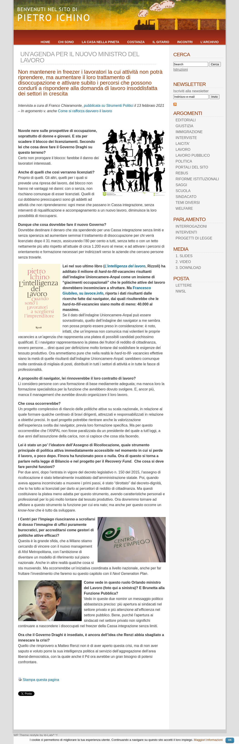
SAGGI (181, 185)
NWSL (181, 291)
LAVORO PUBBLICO (193, 155)
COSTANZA (136, 42)
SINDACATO (186, 197)
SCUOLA (183, 191)
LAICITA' (183, 144)
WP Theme (21, 735)
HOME (45, 42)
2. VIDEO (183, 262)
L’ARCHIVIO (209, 42)
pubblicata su (95, 105)
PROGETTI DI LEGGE (194, 238)
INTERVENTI (186, 232)
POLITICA (184, 161)
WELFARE (184, 208)
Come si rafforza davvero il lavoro (85, 111)
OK (230, 740)
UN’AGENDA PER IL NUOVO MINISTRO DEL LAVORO (79, 57)
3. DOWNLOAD (188, 268)
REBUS (182, 173)
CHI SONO (66, 42)
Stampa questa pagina (41, 680)
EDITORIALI (186, 120)
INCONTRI (185, 42)
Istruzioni (180, 69)
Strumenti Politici (119, 105)
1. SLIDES (184, 256)
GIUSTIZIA (184, 126)
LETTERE (184, 285)
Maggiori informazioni (208, 740)
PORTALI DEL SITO (192, 167)
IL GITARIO (161, 42)
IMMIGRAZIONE (189, 132)
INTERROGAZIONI (191, 226)
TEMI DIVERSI (188, 203)
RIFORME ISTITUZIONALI (197, 179)
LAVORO (183, 149)
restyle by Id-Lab (41, 735)
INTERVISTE (186, 138)
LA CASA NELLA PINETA (100, 42)
